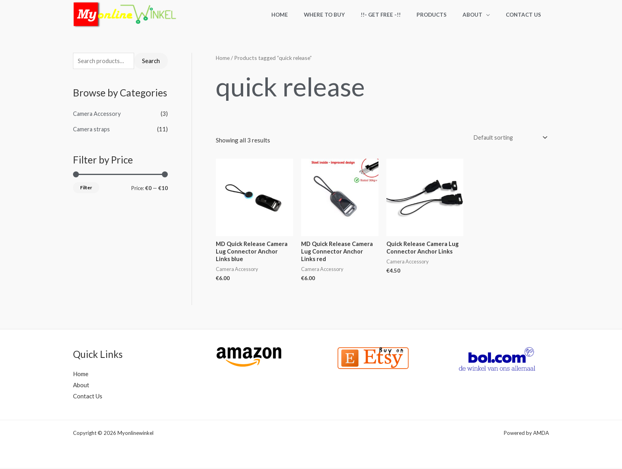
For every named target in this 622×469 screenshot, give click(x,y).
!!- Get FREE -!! (399, 15)
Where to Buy (347, 15)
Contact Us (526, 15)
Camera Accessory (97, 114)
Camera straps (92, 129)
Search (151, 61)
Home (308, 15)
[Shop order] (507, 137)
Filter (86, 188)
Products (445, 15)
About (480, 15)
